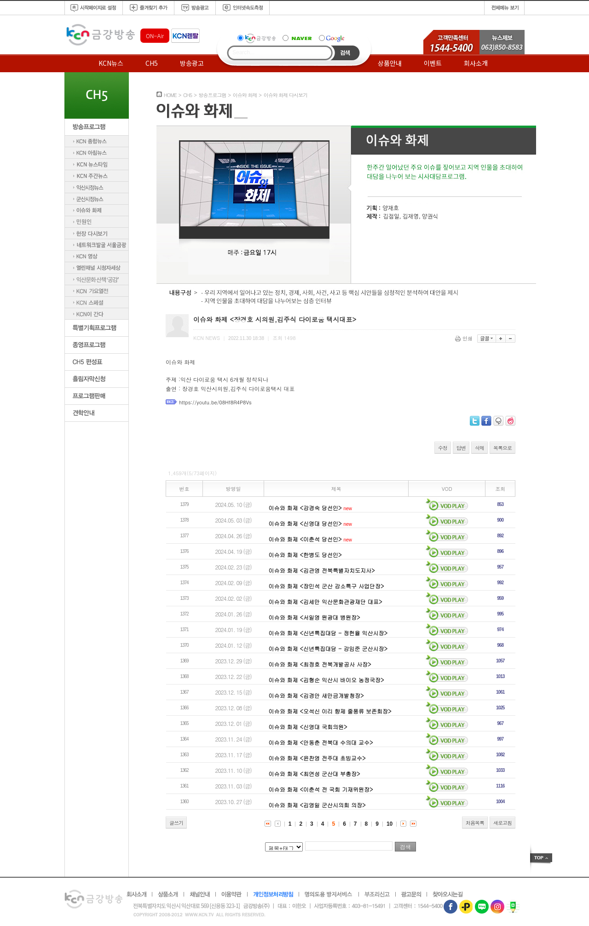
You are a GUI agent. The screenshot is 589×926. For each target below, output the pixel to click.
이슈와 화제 (245, 95)
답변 (461, 447)
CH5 (151, 63)
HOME (170, 95)
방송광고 (192, 63)
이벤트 (433, 63)
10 (390, 824)
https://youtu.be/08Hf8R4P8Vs (215, 402)
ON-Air (155, 36)
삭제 (479, 447)
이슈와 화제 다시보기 (285, 95)
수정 (442, 447)
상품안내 (390, 63)
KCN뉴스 (110, 63)
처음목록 (475, 822)
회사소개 (476, 63)
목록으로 (502, 447)
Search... (243, 52)
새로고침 (502, 822)
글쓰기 (176, 822)
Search (345, 53)
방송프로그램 (212, 95)
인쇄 (464, 338)
